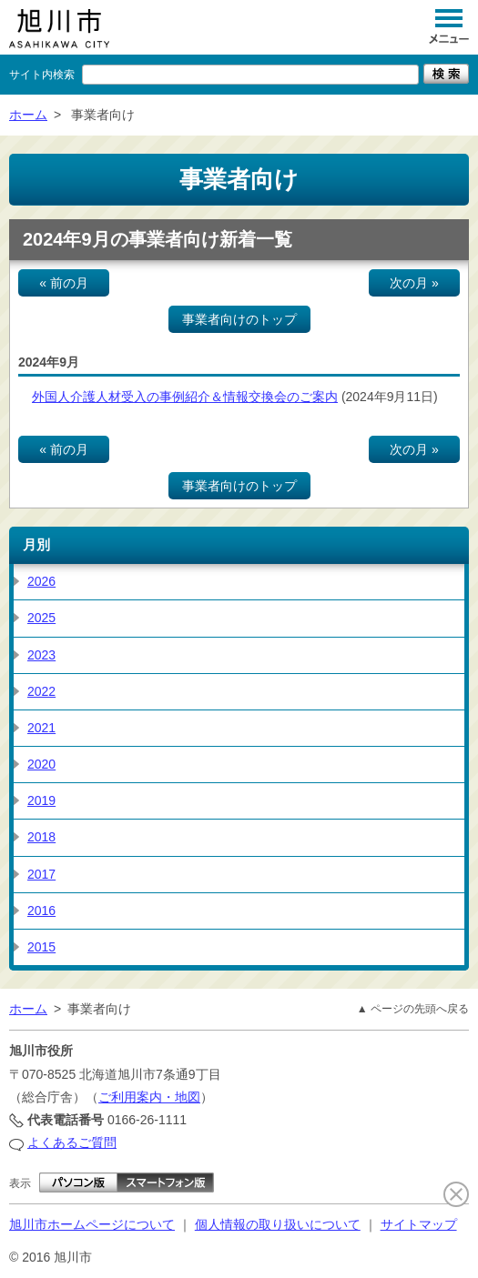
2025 (41, 617)
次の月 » (414, 283)
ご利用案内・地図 (149, 1097)
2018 (41, 837)
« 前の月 (63, 283)
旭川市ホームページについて (92, 1224)
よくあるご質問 (72, 1142)
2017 (41, 874)
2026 (41, 581)
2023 (41, 655)
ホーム (28, 114)
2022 (41, 691)
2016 (41, 910)
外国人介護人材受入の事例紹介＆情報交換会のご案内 (185, 396)
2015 (41, 947)
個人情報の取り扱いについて (278, 1224)
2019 (41, 800)
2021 (41, 727)
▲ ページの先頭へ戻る (413, 1008)
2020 (41, 764)
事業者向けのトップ (239, 319)
